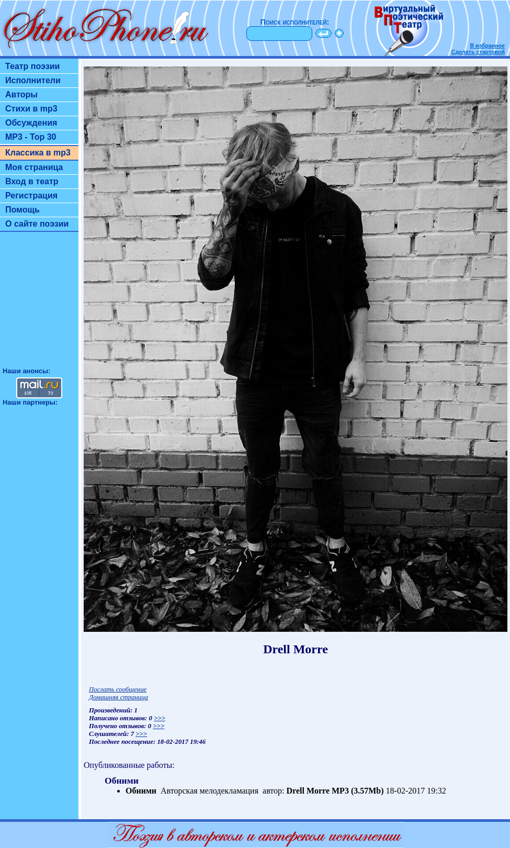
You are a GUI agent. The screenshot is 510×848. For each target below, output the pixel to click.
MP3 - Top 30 (30, 136)
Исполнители (33, 80)
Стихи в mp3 (31, 108)
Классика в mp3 (38, 152)
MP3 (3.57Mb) (358, 790)
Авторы (21, 94)
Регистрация (31, 195)
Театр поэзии (32, 66)
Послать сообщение (117, 689)
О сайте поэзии (37, 223)
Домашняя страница (118, 697)
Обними (141, 790)
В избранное (487, 45)
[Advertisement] (39, 304)
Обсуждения (31, 122)
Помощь (22, 209)
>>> (159, 718)
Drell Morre (308, 790)
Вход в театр (32, 181)
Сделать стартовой (478, 52)
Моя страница (34, 167)
